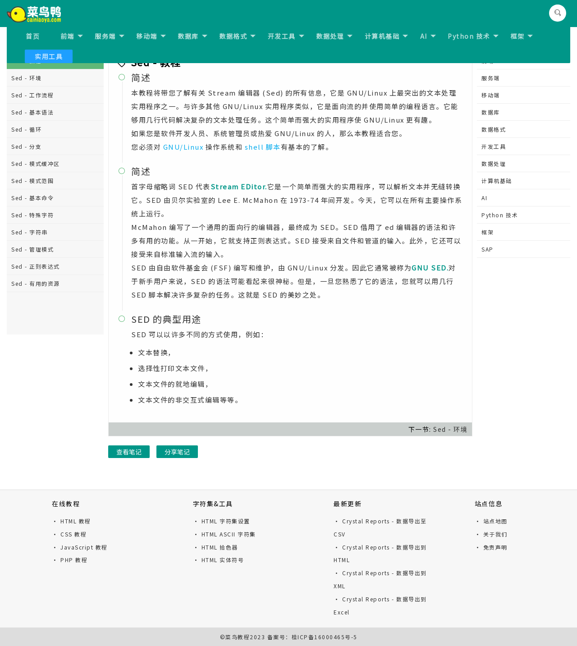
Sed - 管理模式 (32, 249)
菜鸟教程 (237, 637)
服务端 (109, 36)
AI (428, 36)
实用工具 (49, 56)
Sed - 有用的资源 (35, 283)
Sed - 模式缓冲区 (35, 163)
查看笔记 (129, 451)
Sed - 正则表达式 (35, 266)
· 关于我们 (491, 534)
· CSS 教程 (69, 534)
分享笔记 (177, 451)
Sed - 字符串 (29, 232)
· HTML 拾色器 (215, 547)
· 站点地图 (491, 521)
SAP (487, 249)
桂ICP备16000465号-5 (324, 637)
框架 (521, 36)
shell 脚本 (263, 146)
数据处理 (334, 36)
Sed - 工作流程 (32, 95)
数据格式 (237, 36)
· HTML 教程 (71, 521)
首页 (33, 36)
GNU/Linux (183, 146)
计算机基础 (386, 36)
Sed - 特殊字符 (32, 215)
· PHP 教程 (69, 560)
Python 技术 (473, 36)
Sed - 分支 (26, 146)
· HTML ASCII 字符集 (224, 534)
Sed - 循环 (26, 129)
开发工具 (286, 36)
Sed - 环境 (26, 78)
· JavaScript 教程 (80, 547)
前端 (71, 36)
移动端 (151, 36)
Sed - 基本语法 (32, 112)
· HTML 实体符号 (218, 560)
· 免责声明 (491, 547)
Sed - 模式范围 (32, 180)
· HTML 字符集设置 (221, 521)
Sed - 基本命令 (32, 198)
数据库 (192, 36)
